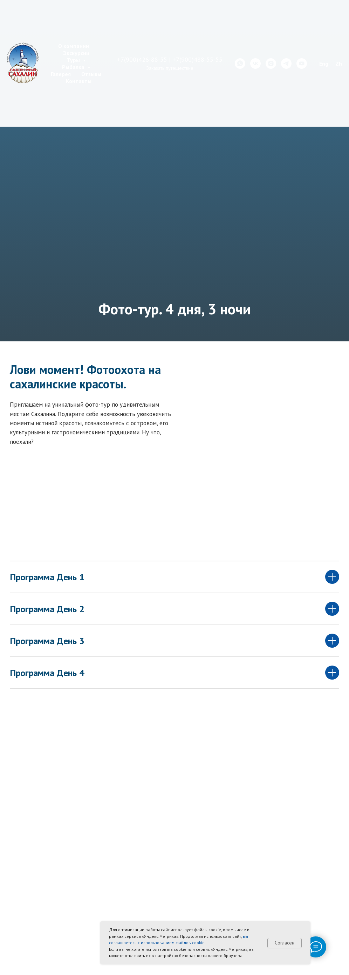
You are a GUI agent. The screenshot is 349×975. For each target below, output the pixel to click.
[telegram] (286, 63)
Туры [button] (74, 60)
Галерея (61, 74)
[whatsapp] (240, 63)
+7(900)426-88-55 (142, 59)
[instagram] (271, 63)
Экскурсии (76, 52)
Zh (338, 63)
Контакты (78, 81)
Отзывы (91, 74)
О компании (73, 45)
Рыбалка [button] (74, 67)
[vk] (255, 63)
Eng (323, 63)
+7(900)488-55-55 (197, 59)
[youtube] (301, 63)
